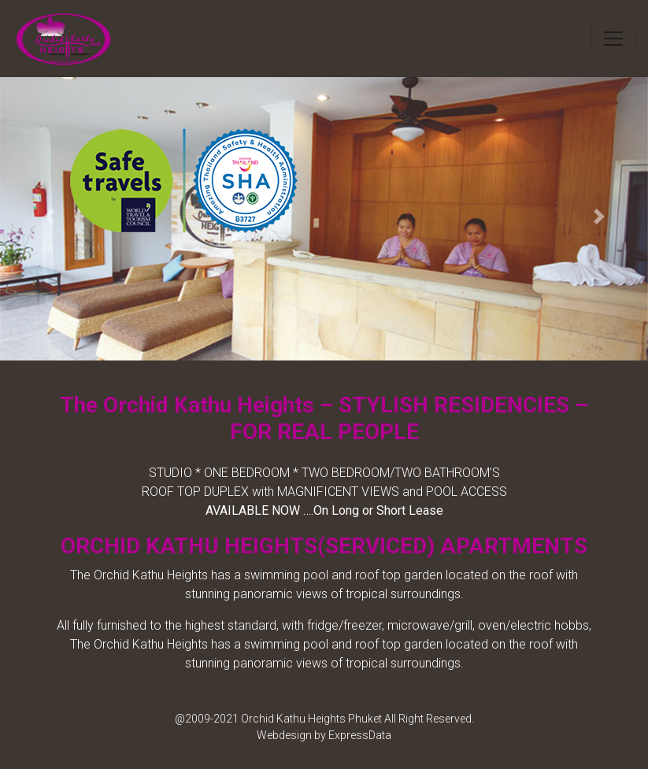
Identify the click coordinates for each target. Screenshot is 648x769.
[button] (48, 216)
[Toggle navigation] (613, 38)
